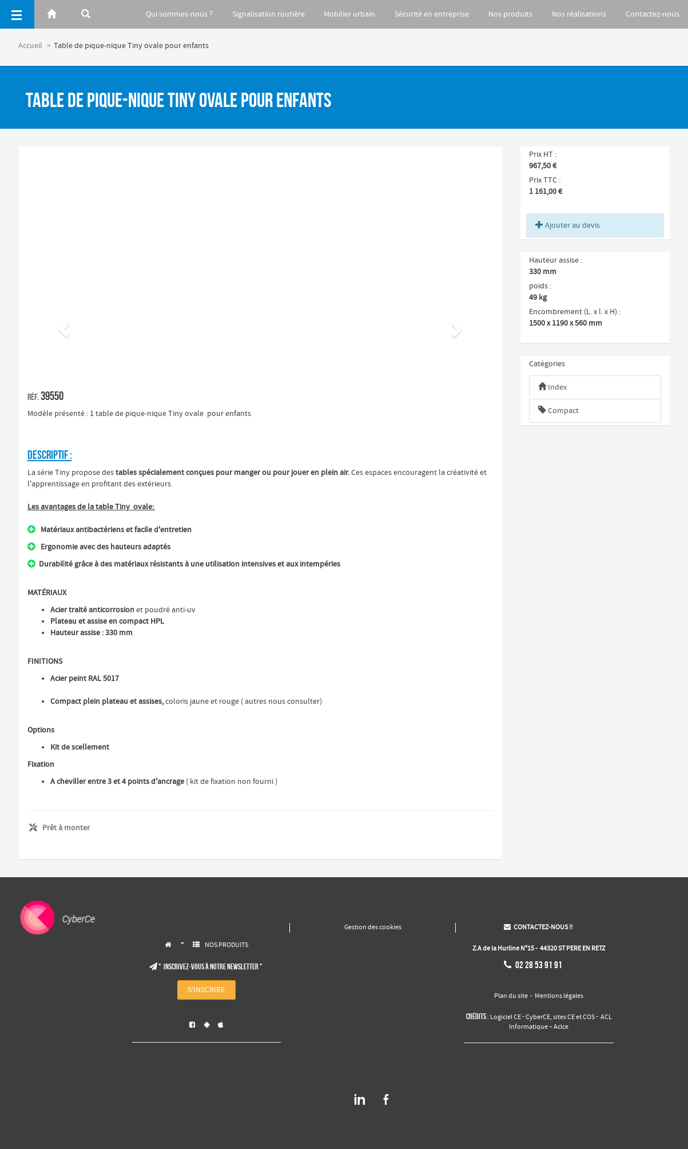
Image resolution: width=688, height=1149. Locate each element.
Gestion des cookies (372, 927)
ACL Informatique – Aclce (560, 1022)
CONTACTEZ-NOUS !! (538, 927)
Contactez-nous (652, 14)
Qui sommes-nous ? (179, 14)
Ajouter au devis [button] (567, 225)
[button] (62, 326)
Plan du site (511, 996)
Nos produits (510, 14)
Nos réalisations (579, 14)
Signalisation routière (268, 14)
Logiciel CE (505, 1017)
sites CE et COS (574, 1017)
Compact (558, 411)
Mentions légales (559, 996)
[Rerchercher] (86, 14)
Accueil (30, 46)
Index (552, 387)
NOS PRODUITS (226, 945)
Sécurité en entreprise (432, 14)
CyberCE (538, 1017)
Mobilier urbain (349, 14)
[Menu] (17, 14)
